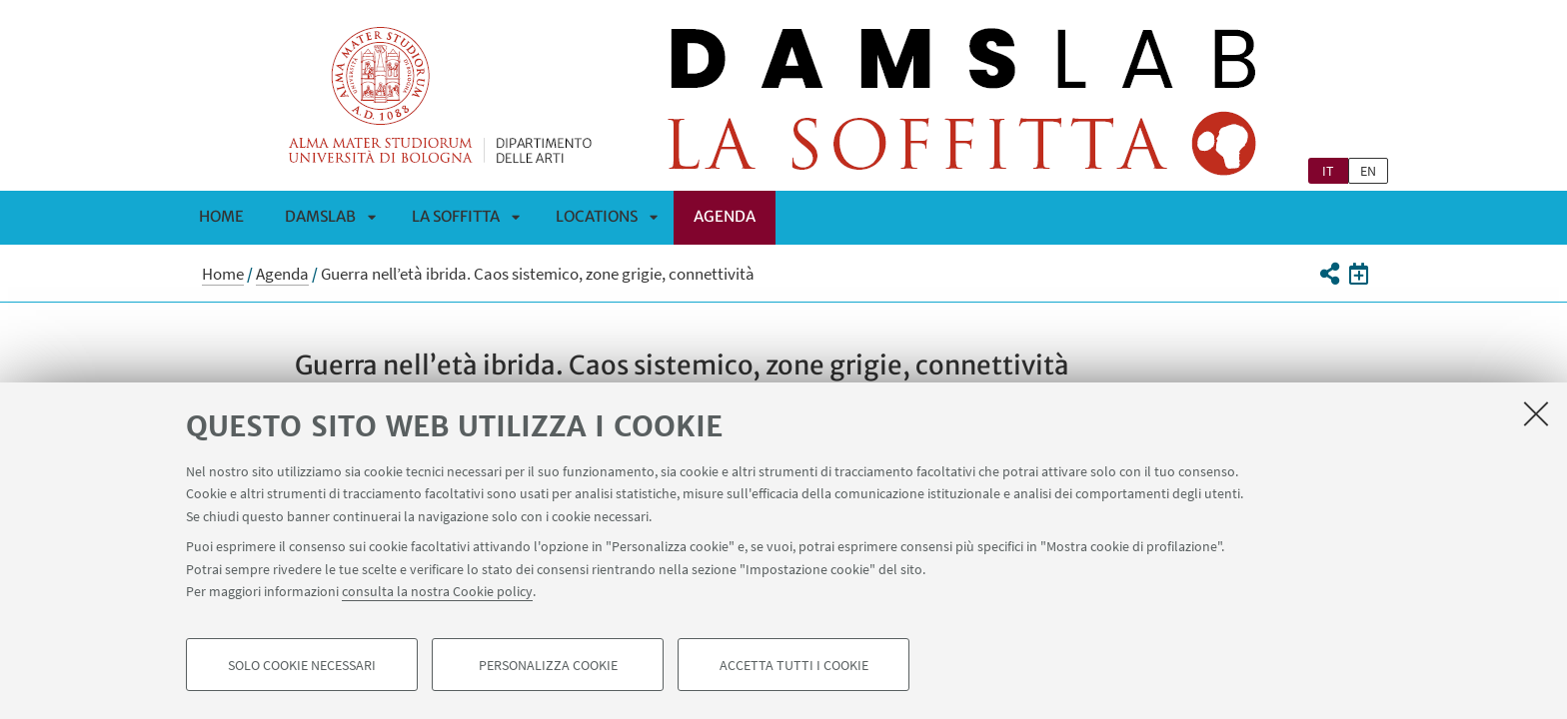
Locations (597, 216)
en (1368, 171)
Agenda (725, 216)
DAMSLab (320, 216)
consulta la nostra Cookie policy (437, 591)
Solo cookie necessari (302, 665)
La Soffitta (456, 216)
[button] (1328, 274)
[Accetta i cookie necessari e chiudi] (1536, 413)
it (1328, 171)
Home (221, 216)
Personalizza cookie (548, 665)
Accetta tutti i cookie (794, 665)
